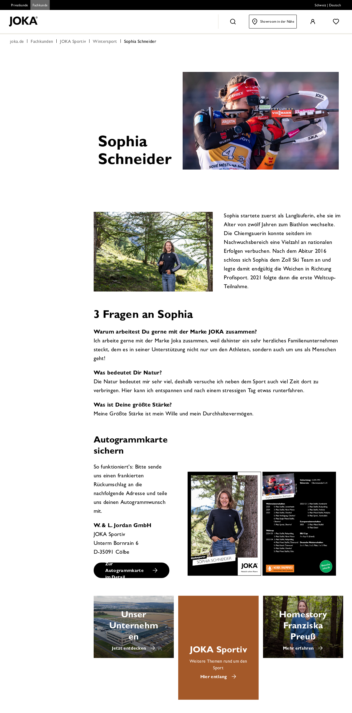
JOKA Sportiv (73, 42)
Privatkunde (19, 5)
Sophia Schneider (140, 42)
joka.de (17, 42)
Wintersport (105, 42)
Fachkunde (40, 5)
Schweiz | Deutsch (328, 5)
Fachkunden (42, 42)
